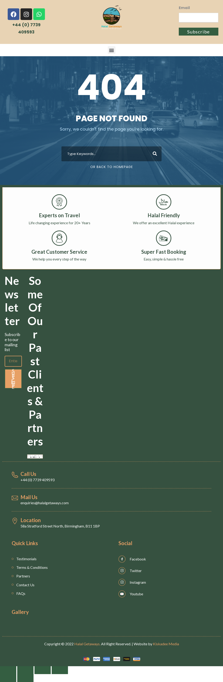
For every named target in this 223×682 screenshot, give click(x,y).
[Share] (25, 670)
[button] (111, 50)
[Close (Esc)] (8, 670)
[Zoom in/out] (60, 670)
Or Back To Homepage (111, 167)
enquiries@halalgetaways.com (44, 503)
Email (184, 7)
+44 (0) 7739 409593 (37, 480)
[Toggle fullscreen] (42, 670)
